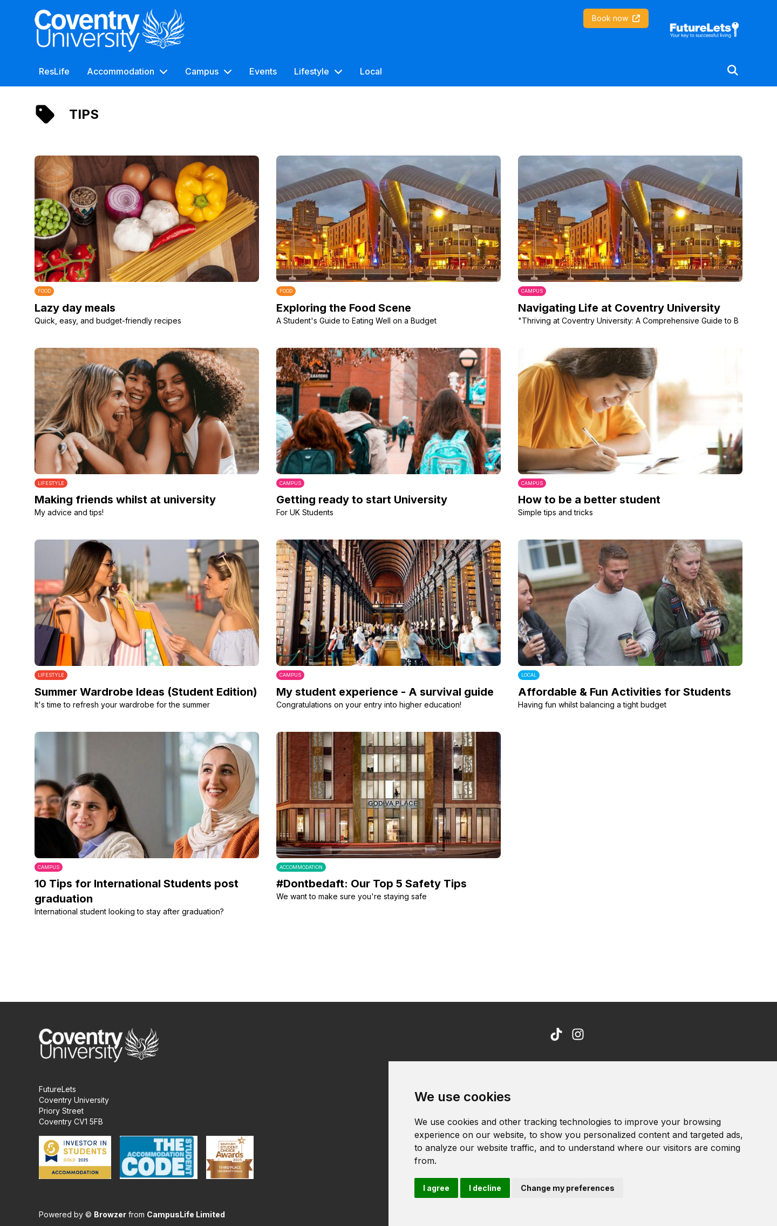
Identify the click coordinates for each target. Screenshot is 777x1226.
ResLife (54, 71)
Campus (202, 71)
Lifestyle (311, 71)
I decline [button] (485, 1188)
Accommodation (120, 71)
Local (371, 71)
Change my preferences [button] (568, 1188)
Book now (616, 18)
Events (263, 71)
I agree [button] (436, 1188)
